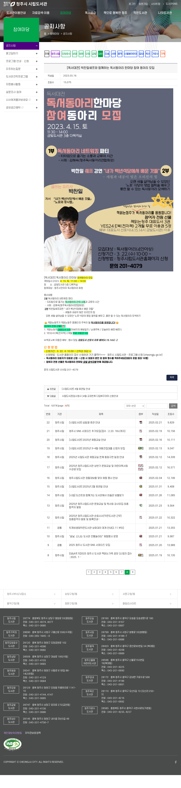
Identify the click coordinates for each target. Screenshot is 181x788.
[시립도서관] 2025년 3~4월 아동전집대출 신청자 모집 (97, 457)
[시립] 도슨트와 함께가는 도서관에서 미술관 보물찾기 (96, 504)
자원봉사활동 (13, 84)
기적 (67, 62)
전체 (48, 54)
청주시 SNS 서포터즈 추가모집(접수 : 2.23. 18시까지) (97, 440)
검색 (173, 414)
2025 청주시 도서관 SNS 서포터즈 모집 (89, 554)
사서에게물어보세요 (18, 99)
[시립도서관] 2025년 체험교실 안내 (87, 448)
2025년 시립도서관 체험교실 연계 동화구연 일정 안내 (96, 466)
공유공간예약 (14, 107)
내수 (118, 54)
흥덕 (144, 54)
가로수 (57, 62)
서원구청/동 (129, 603)
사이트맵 (155, 4)
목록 (172, 386)
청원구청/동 (71, 612)
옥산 (48, 62)
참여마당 (65, 13)
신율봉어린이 (157, 54)
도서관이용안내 (16, 13)
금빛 (109, 54)
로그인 (132, 4)
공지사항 (11, 45)
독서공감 (90, 13)
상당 (83, 54)
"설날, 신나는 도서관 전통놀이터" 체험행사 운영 (93, 545)
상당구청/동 (71, 603)
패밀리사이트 (129, 612)
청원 (92, 54)
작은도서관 (140, 13)
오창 (100, 54)
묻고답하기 (12, 53)
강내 (171, 54)
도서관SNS (171, 3)
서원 (135, 54)
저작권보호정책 (33, 741)
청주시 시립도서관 (28, 4)
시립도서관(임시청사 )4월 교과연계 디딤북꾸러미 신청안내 (90, 405)
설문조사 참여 (13, 92)
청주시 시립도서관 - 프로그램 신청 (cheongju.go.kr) (134, 363)
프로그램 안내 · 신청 (17, 61)
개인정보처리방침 (13, 741)
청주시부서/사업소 (16, 603)
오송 (127, 54)
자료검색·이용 (40, 13)
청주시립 (59, 54)
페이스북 (175, 771)
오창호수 (72, 54)
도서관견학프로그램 (17, 76)
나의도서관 (165, 13)
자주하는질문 (13, 69)
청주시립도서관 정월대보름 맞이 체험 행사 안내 (93, 487)
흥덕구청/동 (13, 612)
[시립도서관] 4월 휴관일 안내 (76, 398)
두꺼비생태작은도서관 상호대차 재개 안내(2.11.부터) (96, 536)
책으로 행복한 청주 (115, 13)
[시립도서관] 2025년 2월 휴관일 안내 (88, 495)
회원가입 (143, 4)
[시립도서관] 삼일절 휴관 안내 (84, 431)
